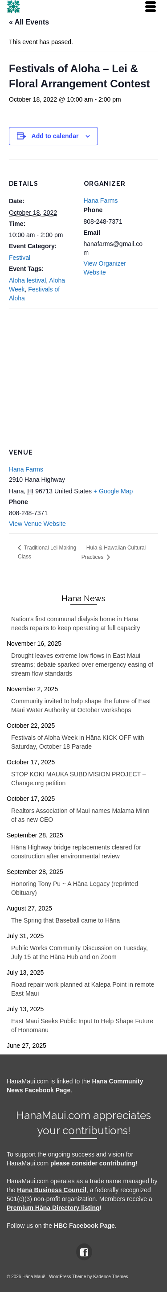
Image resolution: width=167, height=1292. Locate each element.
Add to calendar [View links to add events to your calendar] (55, 135)
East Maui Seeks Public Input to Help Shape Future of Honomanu (82, 1025)
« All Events (29, 22)
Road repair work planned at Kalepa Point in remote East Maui (82, 989)
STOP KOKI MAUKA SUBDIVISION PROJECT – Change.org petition (78, 779)
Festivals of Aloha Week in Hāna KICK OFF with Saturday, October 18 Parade (77, 742)
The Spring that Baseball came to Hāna (65, 920)
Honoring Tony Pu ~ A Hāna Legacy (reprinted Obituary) (74, 888)
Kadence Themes (110, 1276)
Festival (19, 257)
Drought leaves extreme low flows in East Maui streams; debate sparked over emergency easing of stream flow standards (82, 664)
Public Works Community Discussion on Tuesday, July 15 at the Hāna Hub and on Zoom (79, 952)
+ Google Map (113, 491)
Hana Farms (101, 200)
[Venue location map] (83, 372)
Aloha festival (27, 280)
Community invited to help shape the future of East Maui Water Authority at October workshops (81, 705)
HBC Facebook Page (84, 1225)
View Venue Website (37, 523)
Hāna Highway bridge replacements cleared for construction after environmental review (76, 852)
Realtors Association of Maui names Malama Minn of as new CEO (80, 815)
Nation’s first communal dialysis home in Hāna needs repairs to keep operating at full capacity (75, 623)
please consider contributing (92, 1163)
